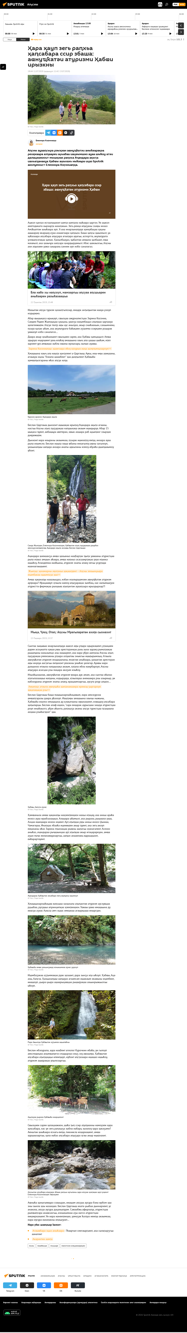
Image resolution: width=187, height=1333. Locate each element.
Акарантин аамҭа (42, 1239)
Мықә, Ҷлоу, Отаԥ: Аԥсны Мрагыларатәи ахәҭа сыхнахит (71, 632)
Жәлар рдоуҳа (119, 1275)
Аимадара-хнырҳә (158, 1302)
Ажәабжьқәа (42, 1246)
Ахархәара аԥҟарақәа (31, 1302)
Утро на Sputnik (46, 24)
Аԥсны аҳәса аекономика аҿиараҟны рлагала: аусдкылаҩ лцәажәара (122, 29)
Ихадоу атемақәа (81, 26)
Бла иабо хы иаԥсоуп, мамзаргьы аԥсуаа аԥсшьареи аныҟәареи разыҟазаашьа (68, 294)
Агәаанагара (101, 1275)
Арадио (111, 23)
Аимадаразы (50, 1302)
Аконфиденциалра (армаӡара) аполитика (78, 1302)
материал (39, 144)
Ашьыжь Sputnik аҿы (14, 24)
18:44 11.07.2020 (35, 71)
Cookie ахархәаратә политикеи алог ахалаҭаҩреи (123, 1302)
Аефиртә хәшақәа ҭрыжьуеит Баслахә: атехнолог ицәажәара (156, 27)
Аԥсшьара (54, 1246)
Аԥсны (31, 1246)
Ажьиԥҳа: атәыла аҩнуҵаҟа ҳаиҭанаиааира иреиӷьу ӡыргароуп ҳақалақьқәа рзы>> (65, 688)
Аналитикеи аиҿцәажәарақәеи (73, 1246)
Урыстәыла (74, 1275)
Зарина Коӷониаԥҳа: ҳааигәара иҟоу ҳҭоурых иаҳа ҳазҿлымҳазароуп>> (69, 348)
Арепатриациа (138, 1275)
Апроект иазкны (10, 1302)
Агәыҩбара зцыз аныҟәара (48, 1230)
